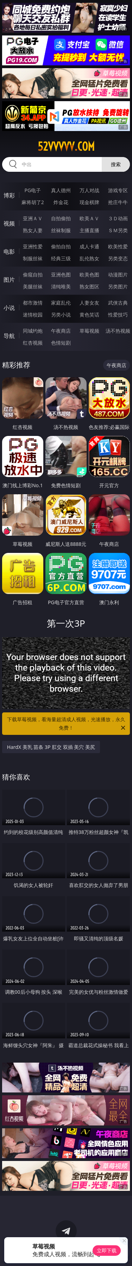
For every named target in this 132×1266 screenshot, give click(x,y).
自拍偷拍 (61, 218)
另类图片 (118, 286)
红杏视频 (33, 342)
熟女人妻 (33, 230)
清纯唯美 (61, 286)
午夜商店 (61, 330)
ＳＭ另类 (118, 230)
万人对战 (89, 190)
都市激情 (33, 302)
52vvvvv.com (66, 146)
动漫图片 (118, 274)
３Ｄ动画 (118, 218)
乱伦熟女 (89, 258)
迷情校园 (33, 314)
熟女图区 (89, 286)
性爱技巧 (118, 314)
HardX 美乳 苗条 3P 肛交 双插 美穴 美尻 (51, 747)
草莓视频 (89, 330)
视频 (9, 223)
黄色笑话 (89, 314)
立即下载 (107, 1250)
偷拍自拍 (61, 246)
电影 (9, 251)
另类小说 (61, 314)
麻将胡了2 (32, 202)
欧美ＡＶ (89, 218)
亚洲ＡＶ (33, 218)
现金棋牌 (89, 202)
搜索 (116, 164)
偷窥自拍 (33, 274)
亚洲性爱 (33, 246)
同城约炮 (33, 330)
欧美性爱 (118, 246)
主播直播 (89, 230)
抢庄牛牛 (118, 202)
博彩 (9, 195)
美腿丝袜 (33, 286)
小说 (9, 308)
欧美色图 (89, 274)
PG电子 (32, 190)
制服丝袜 (33, 258)
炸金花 (61, 202)
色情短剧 (61, 342)
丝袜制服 (61, 230)
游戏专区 (118, 190)
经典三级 (61, 258)
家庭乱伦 (61, 302)
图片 (9, 279)
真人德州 (61, 190)
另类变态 (118, 258)
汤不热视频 (118, 330)
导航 (9, 336)
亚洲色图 (61, 274)
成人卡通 (89, 246)
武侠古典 (118, 302)
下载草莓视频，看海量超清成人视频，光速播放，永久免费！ (67, 724)
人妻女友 (89, 302)
